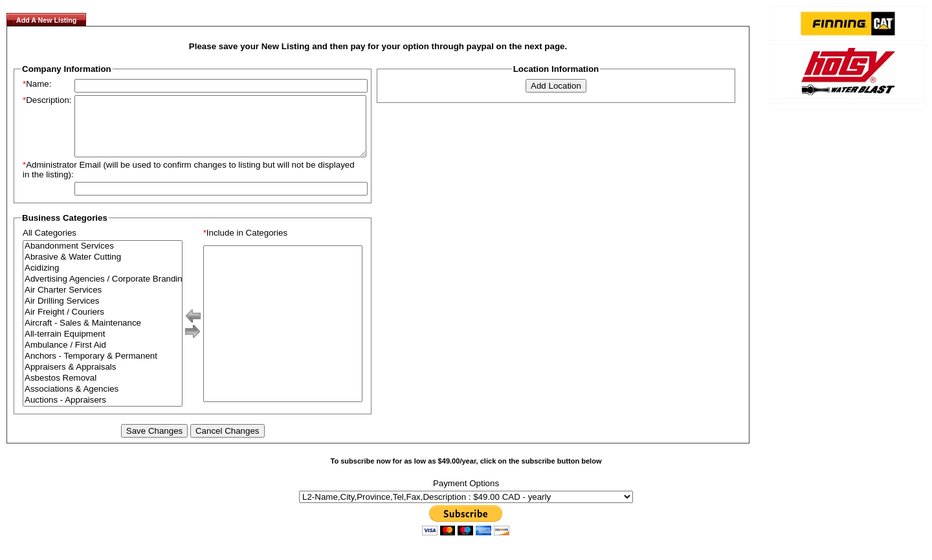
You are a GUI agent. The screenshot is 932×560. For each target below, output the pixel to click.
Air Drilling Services (102, 313)
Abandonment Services (102, 257)
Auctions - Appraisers (102, 412)
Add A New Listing (46, 20)
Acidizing (102, 280)
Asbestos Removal (102, 390)
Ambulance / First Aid (102, 357)
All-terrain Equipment (102, 346)
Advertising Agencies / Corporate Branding (102, 291)
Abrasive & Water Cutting (102, 268)
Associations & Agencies (102, 401)
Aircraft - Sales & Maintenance (102, 335)
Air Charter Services (102, 302)
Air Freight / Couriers (102, 324)
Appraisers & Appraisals (102, 379)
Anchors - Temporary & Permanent (102, 368)
